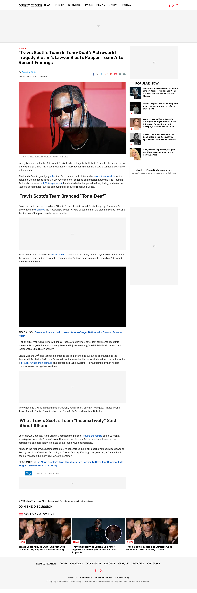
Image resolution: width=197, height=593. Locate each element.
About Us (72, 577)
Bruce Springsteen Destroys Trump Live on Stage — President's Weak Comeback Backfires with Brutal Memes (160, 92)
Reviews (88, 5)
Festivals (127, 5)
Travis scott (40, 473)
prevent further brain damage (36, 362)
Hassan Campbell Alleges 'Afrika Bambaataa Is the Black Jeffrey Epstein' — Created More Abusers (159, 137)
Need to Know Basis (147, 170)
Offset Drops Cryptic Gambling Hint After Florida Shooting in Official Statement (160, 106)
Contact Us (86, 577)
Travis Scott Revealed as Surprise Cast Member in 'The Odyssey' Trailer (149, 548)
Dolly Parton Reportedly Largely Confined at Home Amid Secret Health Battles (159, 152)
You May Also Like (39, 514)
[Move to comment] (124, 74)
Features (59, 5)
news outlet (58, 254)
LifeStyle (114, 5)
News (47, 5)
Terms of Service (103, 577)
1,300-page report (52, 183)
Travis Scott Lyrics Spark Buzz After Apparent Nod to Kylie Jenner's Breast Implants (94, 549)
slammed (40, 209)
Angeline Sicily (29, 72)
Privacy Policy (122, 577)
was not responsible (104, 176)
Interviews (74, 5)
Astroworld (53, 473)
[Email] (120, 74)
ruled (52, 176)
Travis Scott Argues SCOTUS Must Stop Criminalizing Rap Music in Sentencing (42, 548)
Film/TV (100, 5)
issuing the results (92, 435)
